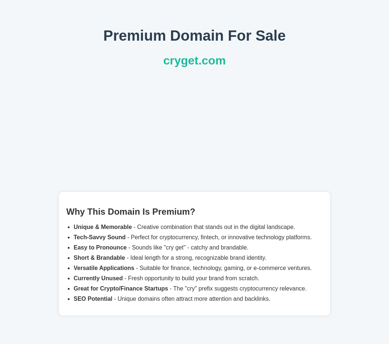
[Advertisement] (194, 129)
